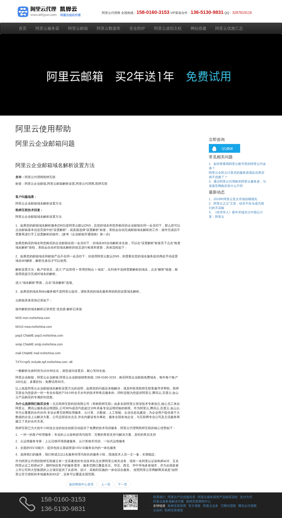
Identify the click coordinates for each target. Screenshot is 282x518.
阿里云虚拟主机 (168, 28)
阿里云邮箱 (78, 28)
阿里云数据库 (109, 28)
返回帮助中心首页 (81, 484)
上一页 (105, 484)
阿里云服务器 (47, 28)
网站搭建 (198, 28)
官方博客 (194, 505)
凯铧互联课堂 (174, 510)
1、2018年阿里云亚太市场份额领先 (233, 199)
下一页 (122, 484)
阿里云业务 (210, 505)
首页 (23, 28)
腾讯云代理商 (247, 505)
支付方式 (246, 497)
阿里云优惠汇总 (229, 28)
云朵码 (157, 510)
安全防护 (137, 28)
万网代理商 (228, 505)
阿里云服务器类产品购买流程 (218, 497)
